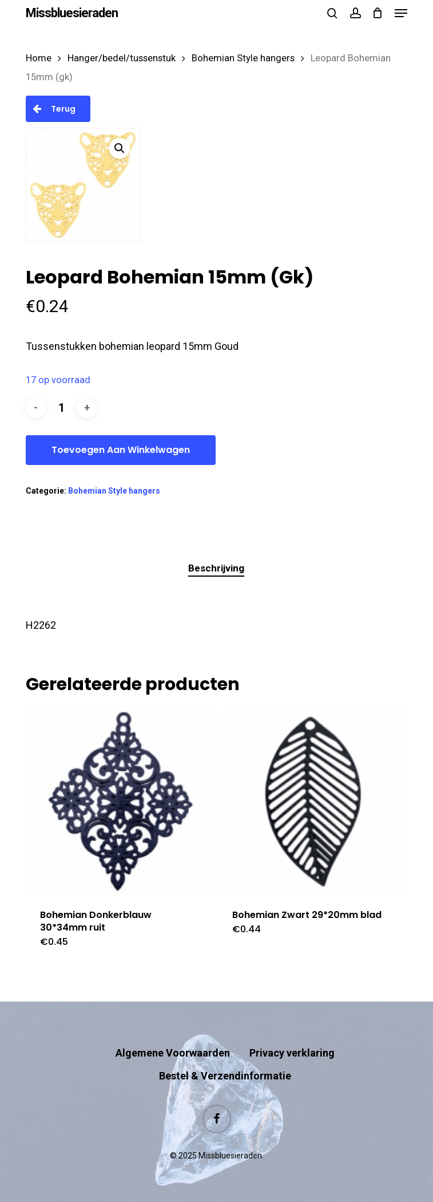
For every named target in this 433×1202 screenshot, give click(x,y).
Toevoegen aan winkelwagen (120, 449)
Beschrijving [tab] (216, 568)
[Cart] (378, 13)
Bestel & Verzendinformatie (225, 1076)
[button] (401, 13)
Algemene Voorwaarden (173, 1053)
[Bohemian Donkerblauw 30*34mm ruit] (119, 800)
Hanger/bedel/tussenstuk (121, 58)
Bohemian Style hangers (243, 58)
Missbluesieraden (72, 13)
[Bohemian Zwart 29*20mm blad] (311, 800)
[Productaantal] (61, 408)
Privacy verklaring (292, 1053)
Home (38, 58)
